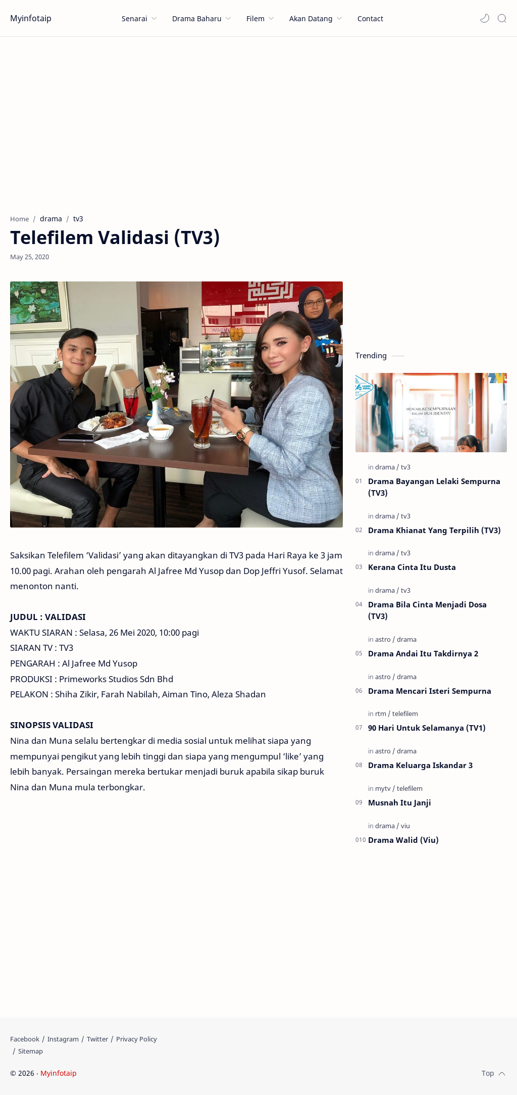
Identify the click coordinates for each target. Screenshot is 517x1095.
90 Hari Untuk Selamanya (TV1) (427, 728)
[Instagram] (63, 1039)
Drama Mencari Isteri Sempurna (429, 691)
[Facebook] (24, 1039)
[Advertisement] (258, 123)
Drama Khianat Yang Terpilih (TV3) (434, 530)
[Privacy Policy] (136, 1039)
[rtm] (383, 713)
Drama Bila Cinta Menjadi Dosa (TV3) (427, 610)
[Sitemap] (30, 1051)
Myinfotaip (30, 18)
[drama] (387, 466)
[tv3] (405, 466)
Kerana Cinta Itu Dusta (412, 567)
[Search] (501, 18)
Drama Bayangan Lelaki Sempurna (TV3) (434, 487)
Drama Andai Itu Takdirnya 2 (423, 653)
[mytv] (385, 788)
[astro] (385, 639)
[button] (484, 18)
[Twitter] (97, 1039)
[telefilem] (405, 713)
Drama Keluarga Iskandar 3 (420, 765)
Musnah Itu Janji (399, 802)
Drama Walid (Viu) (403, 840)
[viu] (405, 825)
